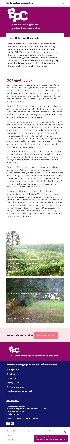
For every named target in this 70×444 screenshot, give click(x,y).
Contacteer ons (45, 335)
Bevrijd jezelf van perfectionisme (19, 3)
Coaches (10, 374)
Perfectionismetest (15, 387)
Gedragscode (12, 382)
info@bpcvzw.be (12, 401)
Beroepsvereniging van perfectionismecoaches (31, 364)
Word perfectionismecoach (19, 391)
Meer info (62, 439)
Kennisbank (12, 378)
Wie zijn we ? (12, 369)
